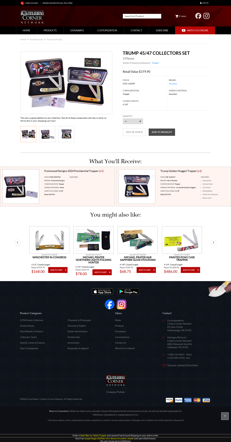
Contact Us (120, 342)
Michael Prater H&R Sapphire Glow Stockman (138, 258)
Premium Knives (54, 39)
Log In (204, 3)
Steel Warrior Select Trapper (93, 435)
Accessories (73, 342)
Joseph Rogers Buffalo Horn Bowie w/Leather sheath (108, 438)
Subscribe (162, 30)
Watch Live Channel (125, 348)
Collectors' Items (28, 337)
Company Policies (115, 392)
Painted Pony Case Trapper (182, 258)
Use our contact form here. (182, 365)
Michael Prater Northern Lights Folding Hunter (93, 260)
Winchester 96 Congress (49, 257)
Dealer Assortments (78, 331)
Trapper (155, 63)
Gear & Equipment (29, 348)
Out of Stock (134, 132)
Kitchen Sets (74, 337)
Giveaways (77, 30)
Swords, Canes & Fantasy (32, 342)
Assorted (173, 84)
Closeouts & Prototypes (79, 320)
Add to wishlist (162, 132)
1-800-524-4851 (31, 3)
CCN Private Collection (31, 320)
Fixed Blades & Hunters (31, 331)
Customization (107, 30)
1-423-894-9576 (176, 358)
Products (50, 30)
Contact (136, 30)
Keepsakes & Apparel (78, 348)
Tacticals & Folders (77, 326)
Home (26, 30)
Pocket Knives (36, 39)
